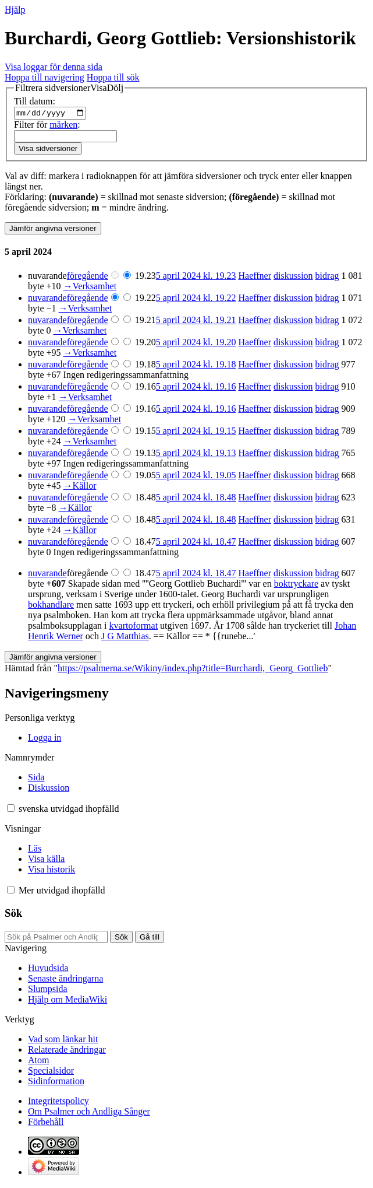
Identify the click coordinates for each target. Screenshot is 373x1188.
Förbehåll (45, 1123)
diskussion (293, 277)
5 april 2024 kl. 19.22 (196, 299)
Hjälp (15, 10)
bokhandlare (51, 606)
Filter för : (47, 126)
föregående (87, 277)
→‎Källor (80, 487)
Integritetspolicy (58, 1102)
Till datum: (34, 101)
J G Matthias (125, 638)
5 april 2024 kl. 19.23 (196, 277)
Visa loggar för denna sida (53, 67)
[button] (69, 88)
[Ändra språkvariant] (69, 810)
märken (63, 126)
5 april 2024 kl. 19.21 (196, 322)
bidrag (327, 277)
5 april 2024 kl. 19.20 (196, 344)
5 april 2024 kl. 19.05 (196, 477)
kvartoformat (133, 627)
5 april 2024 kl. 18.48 (196, 499)
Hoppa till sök (113, 77)
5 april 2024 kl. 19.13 (196, 455)
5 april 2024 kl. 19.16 (196, 388)
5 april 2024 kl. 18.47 (196, 543)
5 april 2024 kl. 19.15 (196, 432)
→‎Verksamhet (90, 288)
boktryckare (296, 585)
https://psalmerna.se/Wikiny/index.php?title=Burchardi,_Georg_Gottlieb (193, 670)
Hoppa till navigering (44, 77)
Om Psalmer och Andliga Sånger (89, 1112)
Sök (13, 915)
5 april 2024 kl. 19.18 (196, 366)
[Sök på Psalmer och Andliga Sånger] (56, 938)
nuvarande (47, 299)
